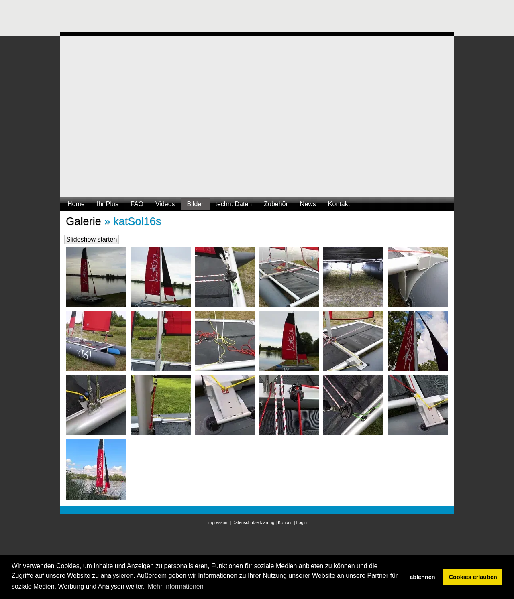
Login (301, 522)
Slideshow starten (91, 239)
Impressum (217, 522)
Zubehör (276, 204)
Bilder (195, 204)
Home (76, 204)
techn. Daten (234, 204)
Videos (165, 204)
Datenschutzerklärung (253, 522)
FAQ (137, 204)
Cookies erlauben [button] (473, 577)
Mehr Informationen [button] (176, 586)
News (308, 204)
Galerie (83, 221)
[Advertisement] (206, 18)
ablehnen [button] (422, 577)
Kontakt (339, 204)
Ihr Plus (107, 204)
